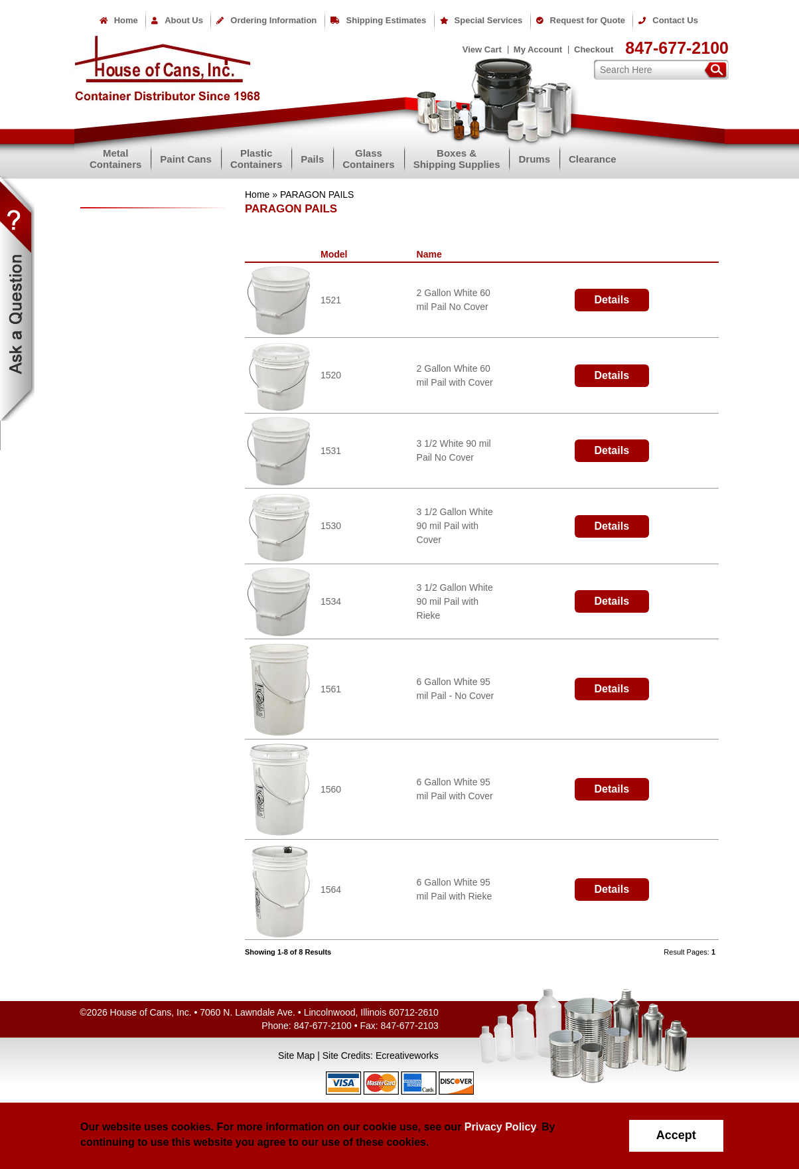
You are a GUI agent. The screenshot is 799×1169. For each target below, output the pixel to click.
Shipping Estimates (378, 20)
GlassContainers (368, 158)
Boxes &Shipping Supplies (456, 158)
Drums (534, 159)
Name (432, 254)
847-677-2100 (677, 48)
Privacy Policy (500, 1126)
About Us (177, 20)
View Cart (482, 49)
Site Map (296, 1055)
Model (336, 254)
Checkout (593, 49)
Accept (676, 1135)
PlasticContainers (256, 158)
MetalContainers (115, 158)
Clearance (593, 159)
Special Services (481, 20)
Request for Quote (580, 20)
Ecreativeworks (407, 1055)
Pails (312, 159)
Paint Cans (186, 159)
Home (119, 20)
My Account (538, 49)
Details (612, 299)
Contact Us (668, 20)
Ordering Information (266, 20)
